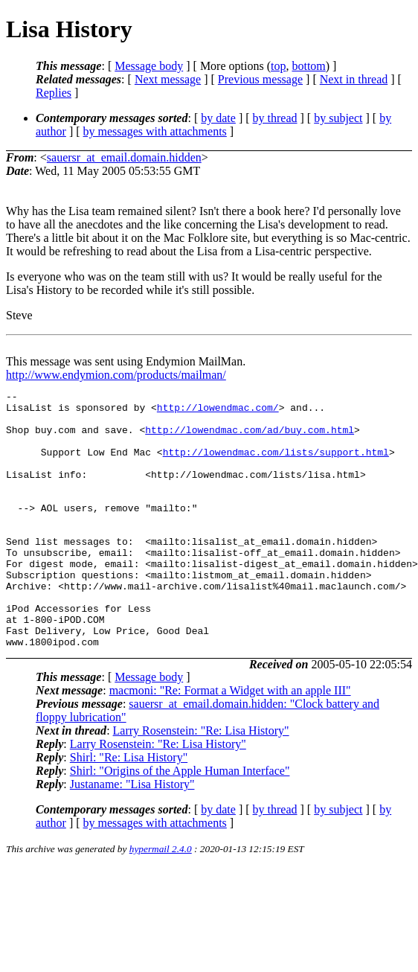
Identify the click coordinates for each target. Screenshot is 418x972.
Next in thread (354, 79)
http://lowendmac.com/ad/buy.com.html (249, 438)
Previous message (260, 79)
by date (218, 118)
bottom (308, 66)
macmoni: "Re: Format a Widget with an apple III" (230, 741)
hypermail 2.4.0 (160, 900)
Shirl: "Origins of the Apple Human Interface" (180, 822)
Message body (149, 66)
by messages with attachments (155, 131)
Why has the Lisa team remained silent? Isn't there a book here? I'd (167, 211)
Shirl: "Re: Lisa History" (128, 808)
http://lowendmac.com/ (218, 411)
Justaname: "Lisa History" (132, 835)
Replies (53, 92)
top (278, 66)
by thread (275, 118)
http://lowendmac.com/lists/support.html (276, 465)
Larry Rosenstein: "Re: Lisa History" (201, 782)
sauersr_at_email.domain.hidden (124, 157)
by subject (338, 118)
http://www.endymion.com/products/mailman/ (116, 374)
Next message (168, 79)
